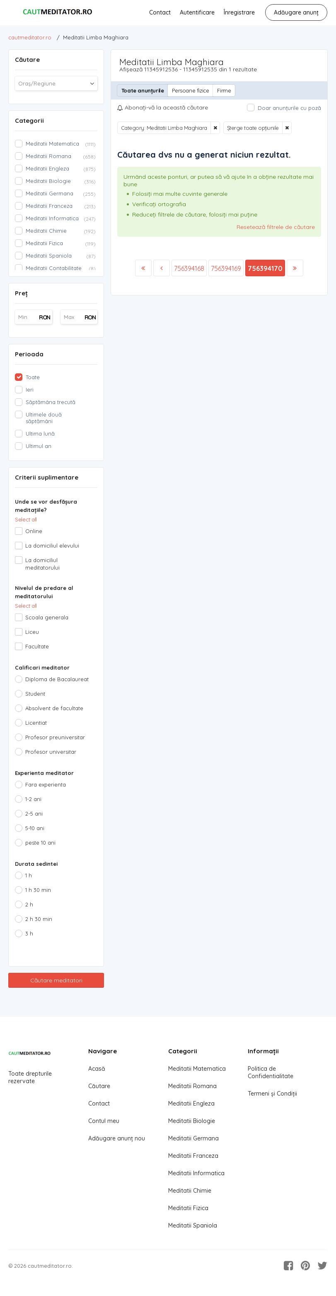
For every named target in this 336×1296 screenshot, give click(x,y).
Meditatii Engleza (191, 1103)
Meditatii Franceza (193, 1156)
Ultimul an (38, 446)
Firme (224, 90)
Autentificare (197, 12)
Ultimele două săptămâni (44, 417)
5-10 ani (34, 828)
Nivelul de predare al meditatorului (44, 592)
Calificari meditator (42, 667)
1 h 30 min (38, 890)
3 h (29, 933)
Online (33, 531)
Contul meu (103, 1121)
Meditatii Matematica (197, 1068)
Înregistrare (239, 12)
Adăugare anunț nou (116, 1138)
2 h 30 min (38, 919)
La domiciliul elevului (52, 545)
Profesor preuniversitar (55, 737)
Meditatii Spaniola (192, 1225)
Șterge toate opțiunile (253, 127)
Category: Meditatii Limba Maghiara (164, 127)
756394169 (226, 268)
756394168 (189, 268)
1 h (28, 875)
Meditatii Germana (193, 1138)
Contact (160, 12)
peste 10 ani (40, 842)
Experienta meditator (44, 773)
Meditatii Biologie (191, 1121)
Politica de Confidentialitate (270, 1072)
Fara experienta (45, 784)
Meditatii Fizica (188, 1208)
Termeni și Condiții (272, 1093)
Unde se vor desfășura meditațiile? (46, 505)
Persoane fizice (190, 90)
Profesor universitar (50, 751)
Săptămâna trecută (50, 402)
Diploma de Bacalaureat (57, 679)
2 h (29, 904)
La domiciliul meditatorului (42, 564)
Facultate (37, 646)
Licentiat (36, 722)
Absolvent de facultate (54, 708)
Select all (26, 519)
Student (35, 693)
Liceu (32, 632)
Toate (33, 377)
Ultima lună (40, 433)
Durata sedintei (36, 863)
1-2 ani (33, 799)
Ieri (30, 389)
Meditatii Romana (192, 1086)
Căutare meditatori (56, 980)
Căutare (99, 1086)
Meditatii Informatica (196, 1173)
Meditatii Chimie (189, 1190)
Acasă (96, 1068)
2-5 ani (34, 813)
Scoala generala (46, 617)
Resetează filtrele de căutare (276, 227)
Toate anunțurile (142, 90)
